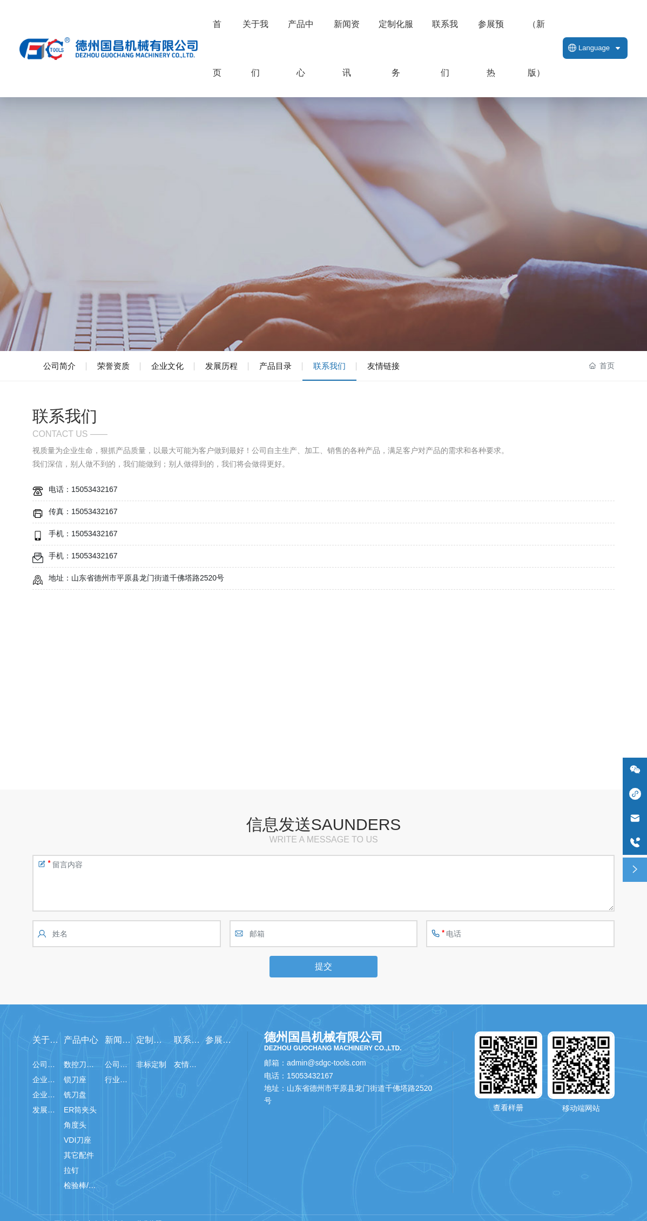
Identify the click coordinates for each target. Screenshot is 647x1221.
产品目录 (275, 365)
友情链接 (383, 365)
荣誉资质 (113, 365)
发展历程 (221, 365)
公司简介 (59, 365)
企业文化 (167, 365)
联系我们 (329, 365)
